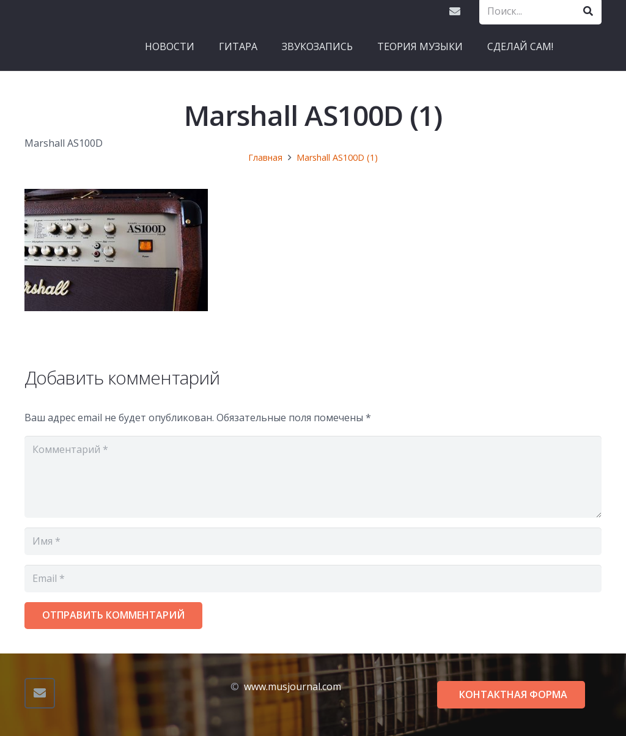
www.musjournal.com (292, 686)
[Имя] (313, 541)
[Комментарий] (313, 477)
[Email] (455, 11)
